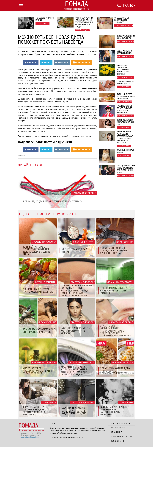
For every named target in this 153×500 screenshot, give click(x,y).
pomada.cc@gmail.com (30, 490)
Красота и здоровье (120, 477)
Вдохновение (117, 494)
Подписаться (125, 5)
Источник (21, 209)
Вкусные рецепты (119, 481)
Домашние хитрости (121, 490)
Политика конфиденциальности (66, 491)
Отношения (116, 485)
